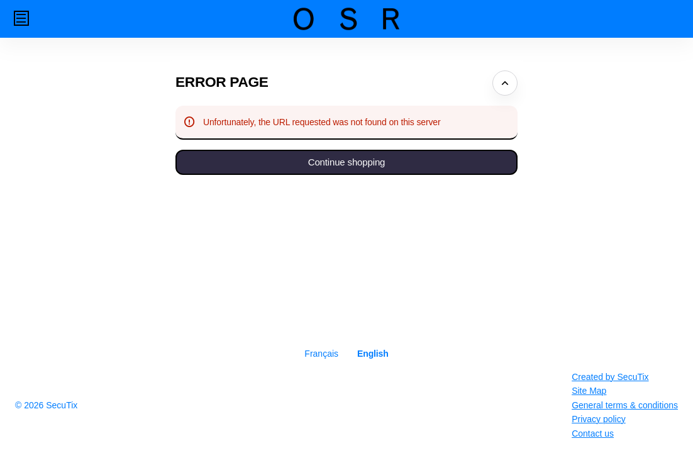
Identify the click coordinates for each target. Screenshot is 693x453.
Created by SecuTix (610, 377)
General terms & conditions (625, 405)
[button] (21, 18)
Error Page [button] (222, 82)
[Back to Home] (346, 19)
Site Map (589, 391)
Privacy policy (599, 419)
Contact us (593, 433)
